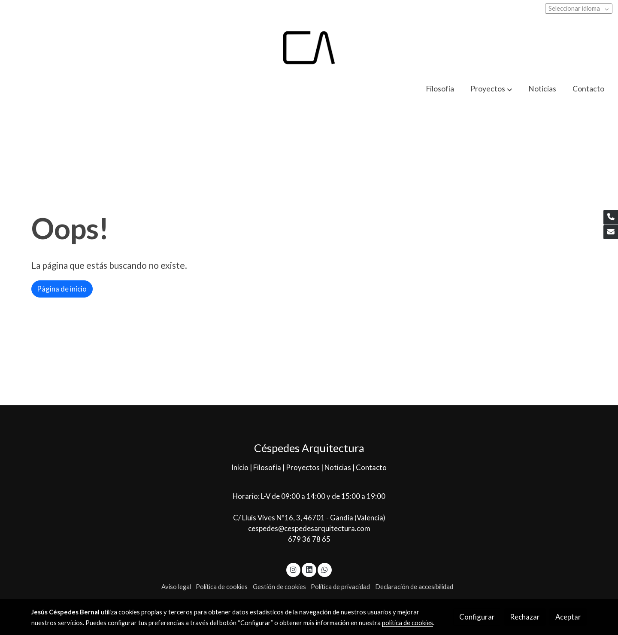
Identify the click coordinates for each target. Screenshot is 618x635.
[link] (309, 47)
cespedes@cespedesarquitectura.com (309, 528)
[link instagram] (293, 569)
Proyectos (303, 467)
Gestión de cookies (279, 586)
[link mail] (610, 232)
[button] (491, 89)
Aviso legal (176, 586)
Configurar (477, 616)
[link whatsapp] (325, 569)
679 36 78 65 (309, 539)
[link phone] (610, 217)
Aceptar (568, 616)
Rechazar (525, 616)
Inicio (240, 467)
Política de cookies (222, 586)
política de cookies (407, 622)
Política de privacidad (340, 586)
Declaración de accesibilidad (414, 586)
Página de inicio (62, 288)
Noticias (338, 467)
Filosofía (267, 467)
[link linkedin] (309, 569)
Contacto (371, 467)
